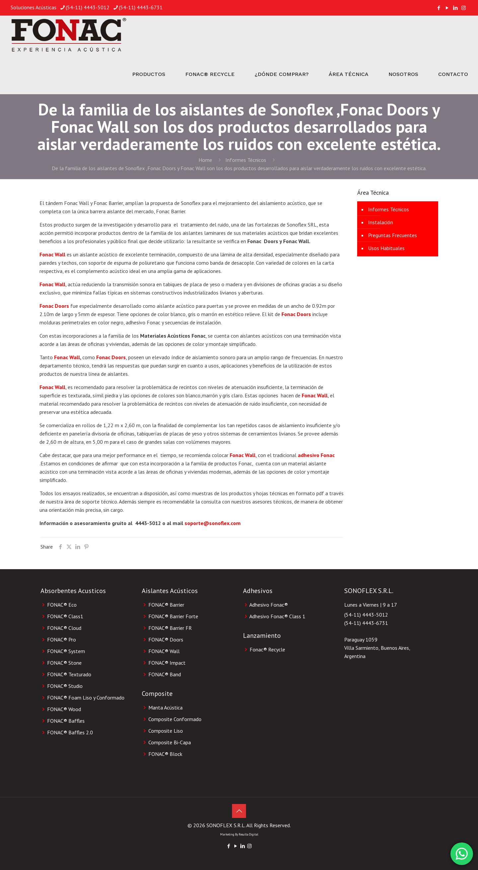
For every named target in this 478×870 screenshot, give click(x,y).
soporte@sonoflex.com (213, 523)
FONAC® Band (164, 674)
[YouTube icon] (446, 8)
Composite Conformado (174, 719)
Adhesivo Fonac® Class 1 (277, 616)
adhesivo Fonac (316, 455)
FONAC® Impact (167, 662)
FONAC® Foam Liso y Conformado (85, 697)
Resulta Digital (248, 834)
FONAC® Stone (64, 662)
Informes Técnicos (245, 160)
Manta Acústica (165, 707)
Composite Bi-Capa (169, 742)
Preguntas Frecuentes (392, 235)
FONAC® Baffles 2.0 (70, 732)
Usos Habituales (386, 248)
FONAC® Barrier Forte (173, 616)
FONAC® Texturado (69, 674)
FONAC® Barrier (166, 604)
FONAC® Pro (61, 639)
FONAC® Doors (165, 639)
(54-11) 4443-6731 (366, 623)
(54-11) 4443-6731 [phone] (141, 7)
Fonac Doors (54, 305)
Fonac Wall (52, 254)
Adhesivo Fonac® (268, 604)
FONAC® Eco (62, 604)
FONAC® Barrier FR (170, 628)
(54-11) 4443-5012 (366, 614)
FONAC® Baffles (66, 720)
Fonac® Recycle (267, 649)
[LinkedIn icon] (455, 8)
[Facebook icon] (438, 8)
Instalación (380, 222)
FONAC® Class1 (65, 616)
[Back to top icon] (239, 811)
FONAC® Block (165, 754)
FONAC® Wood (64, 709)
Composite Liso (165, 730)
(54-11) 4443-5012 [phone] (88, 7)
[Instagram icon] (463, 8)
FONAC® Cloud (64, 628)
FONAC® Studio (65, 686)
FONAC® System (66, 651)
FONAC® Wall (164, 651)
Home (205, 160)
